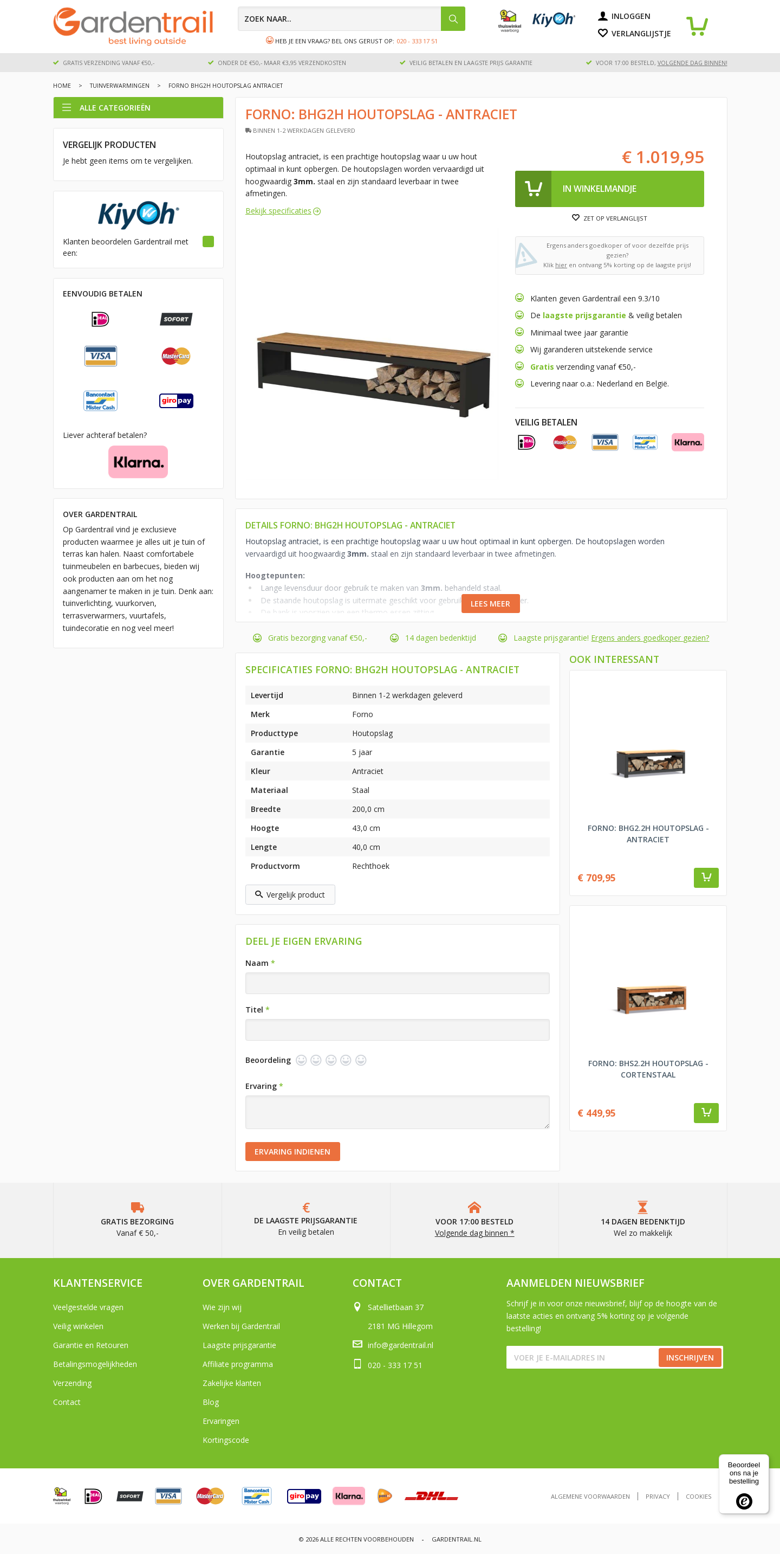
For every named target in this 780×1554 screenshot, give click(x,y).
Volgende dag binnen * (475, 1233)
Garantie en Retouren (90, 1345)
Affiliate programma (238, 1364)
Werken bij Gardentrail (241, 1326)
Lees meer (490, 603)
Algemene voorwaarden (590, 1496)
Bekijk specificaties (278, 210)
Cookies (699, 1496)
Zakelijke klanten (232, 1383)
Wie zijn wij (222, 1307)
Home (62, 85)
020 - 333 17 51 (417, 41)
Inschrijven (690, 1357)
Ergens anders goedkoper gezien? (650, 638)
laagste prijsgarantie (584, 315)
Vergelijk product (290, 894)
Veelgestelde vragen (88, 1307)
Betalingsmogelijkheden (95, 1364)
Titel (257, 1009)
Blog (211, 1402)
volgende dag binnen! (692, 63)
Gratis (543, 367)
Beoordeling (268, 1060)
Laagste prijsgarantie (239, 1345)
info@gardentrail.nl (400, 1345)
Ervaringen (221, 1421)
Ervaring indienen (292, 1151)
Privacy (658, 1496)
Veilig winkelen (78, 1326)
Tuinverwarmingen (120, 85)
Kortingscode (226, 1440)
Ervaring (264, 1086)
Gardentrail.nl (457, 1539)
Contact (67, 1402)
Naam (260, 963)
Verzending (72, 1383)
